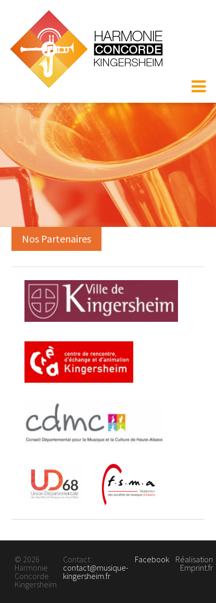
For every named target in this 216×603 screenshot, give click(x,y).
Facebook (152, 559)
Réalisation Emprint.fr (194, 563)
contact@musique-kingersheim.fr (96, 571)
